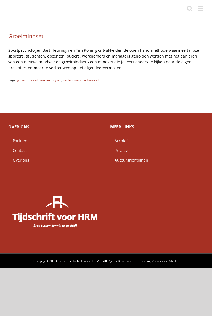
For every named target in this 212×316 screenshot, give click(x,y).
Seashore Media (166, 261)
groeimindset (27, 80)
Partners (18, 140)
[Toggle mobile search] (189, 8)
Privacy (119, 150)
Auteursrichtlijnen (129, 160)
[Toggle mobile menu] (201, 8)
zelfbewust (90, 80)
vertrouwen (72, 80)
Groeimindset (25, 36)
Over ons (18, 160)
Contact (17, 150)
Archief (119, 140)
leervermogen (50, 80)
